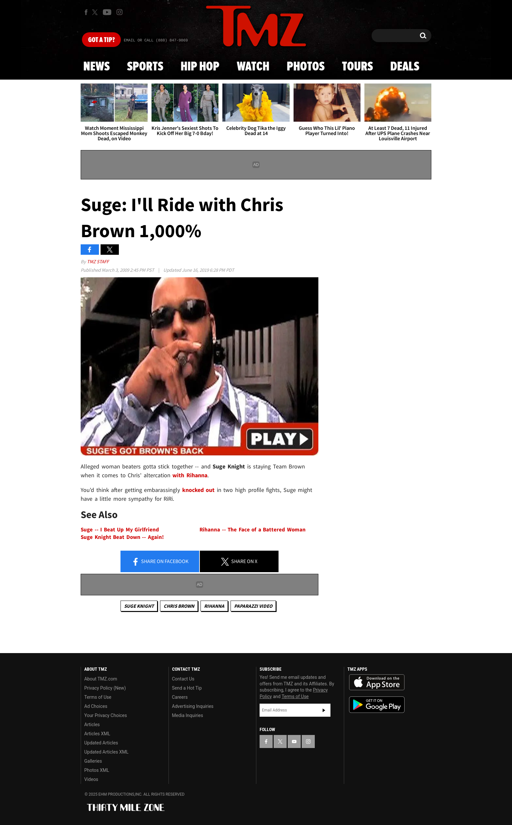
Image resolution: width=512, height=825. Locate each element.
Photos (306, 67)
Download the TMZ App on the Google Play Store (377, 704)
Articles (92, 724)
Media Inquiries (187, 715)
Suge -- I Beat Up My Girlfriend (120, 529)
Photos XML (96, 770)
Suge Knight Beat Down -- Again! (122, 537)
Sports (145, 67)
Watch (253, 67)
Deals (404, 67)
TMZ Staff (98, 261)
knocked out (198, 490)
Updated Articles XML (106, 752)
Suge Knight (139, 606)
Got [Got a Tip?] (101, 40)
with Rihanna (189, 475)
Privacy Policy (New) (105, 688)
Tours (357, 67)
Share (160, 562)
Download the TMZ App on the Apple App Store (377, 682)
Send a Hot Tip (187, 688)
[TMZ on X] (95, 12)
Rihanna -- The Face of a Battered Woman (253, 529)
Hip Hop (200, 67)
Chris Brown (179, 606)
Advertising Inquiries (193, 706)
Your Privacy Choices (105, 715)
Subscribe (323, 710)
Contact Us (183, 678)
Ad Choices (95, 706)
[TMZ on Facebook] (86, 12)
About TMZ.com (100, 678)
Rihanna (214, 606)
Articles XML (97, 733)
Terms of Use (97, 697)
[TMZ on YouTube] (294, 741)
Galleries (93, 761)
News (96, 67)
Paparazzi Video (253, 606)
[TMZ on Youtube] (107, 12)
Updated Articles (101, 742)
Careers (180, 697)
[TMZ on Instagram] (119, 12)
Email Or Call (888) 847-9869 (156, 40)
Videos (91, 779)
